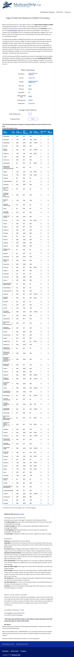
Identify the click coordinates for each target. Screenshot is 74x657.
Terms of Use (14, 651)
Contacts (23, 651)
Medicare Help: (20, 514)
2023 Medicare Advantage (47, 12)
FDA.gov (20, 615)
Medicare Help (16, 655)
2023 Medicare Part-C (8, 644)
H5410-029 (31, 78)
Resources (68, 12)
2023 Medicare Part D (22, 644)
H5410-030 (31, 103)
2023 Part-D (59, 12)
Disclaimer (5, 651)
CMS (9, 613)
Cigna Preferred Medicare (32, 74)
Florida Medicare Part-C (14, 30)
